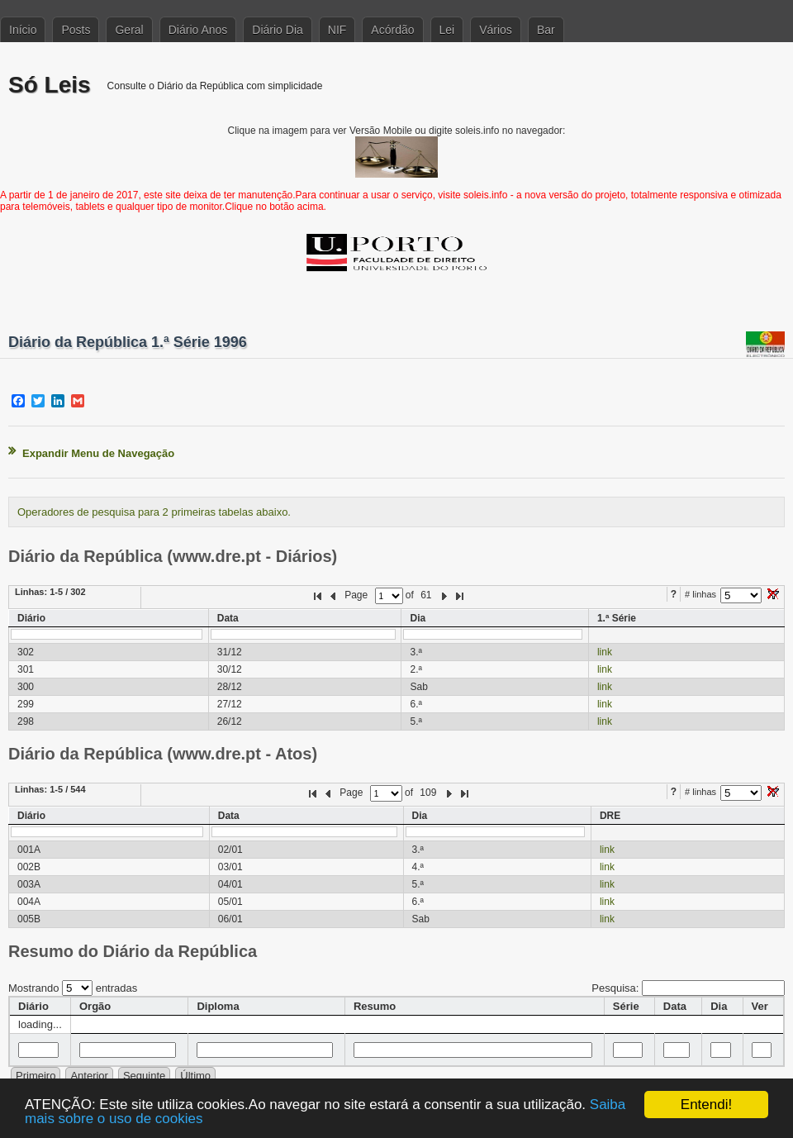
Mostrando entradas (72, 988)
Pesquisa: (688, 988)
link (604, 652)
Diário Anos (198, 29)
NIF (337, 29)
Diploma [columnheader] (218, 1006)
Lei (447, 29)
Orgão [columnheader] (95, 1006)
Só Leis (49, 85)
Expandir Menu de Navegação (98, 453)
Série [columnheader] (626, 1006)
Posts (75, 29)
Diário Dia (277, 29)
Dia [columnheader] (718, 1006)
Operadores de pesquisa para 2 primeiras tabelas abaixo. (154, 512)
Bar (546, 29)
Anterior (89, 1075)
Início (22, 29)
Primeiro (35, 1075)
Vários (495, 29)
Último (195, 1075)
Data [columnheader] (674, 1006)
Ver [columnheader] (760, 1006)
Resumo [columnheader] (375, 1006)
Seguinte (144, 1075)
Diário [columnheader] (33, 1006)
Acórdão (392, 29)
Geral (129, 29)
